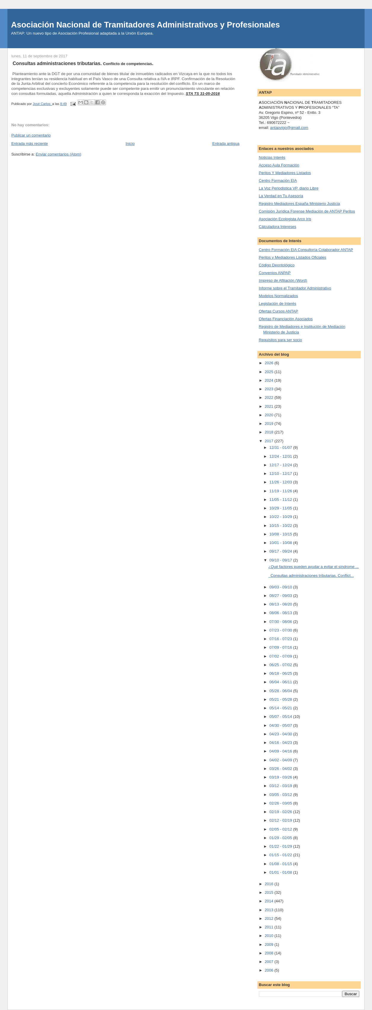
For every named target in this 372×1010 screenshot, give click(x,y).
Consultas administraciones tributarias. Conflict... (311, 575)
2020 (270, 415)
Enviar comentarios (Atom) (58, 154)
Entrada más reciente (29, 143)
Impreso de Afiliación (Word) (283, 280)
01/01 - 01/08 (281, 872)
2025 (270, 372)
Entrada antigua (226, 143)
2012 (270, 918)
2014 (270, 901)
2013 (270, 910)
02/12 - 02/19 (281, 820)
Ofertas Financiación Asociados (286, 319)
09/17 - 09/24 (281, 551)
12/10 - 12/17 (281, 473)
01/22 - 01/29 (281, 846)
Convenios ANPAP (275, 273)
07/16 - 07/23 (281, 639)
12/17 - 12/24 (281, 465)
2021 (270, 406)
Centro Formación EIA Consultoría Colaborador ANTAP (306, 249)
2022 (270, 397)
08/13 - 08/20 (281, 604)
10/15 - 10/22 (281, 525)
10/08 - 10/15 (281, 534)
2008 (270, 953)
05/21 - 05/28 (281, 699)
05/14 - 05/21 (281, 708)
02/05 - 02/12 (281, 829)
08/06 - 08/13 (281, 613)
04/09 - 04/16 (281, 751)
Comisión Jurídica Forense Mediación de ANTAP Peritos (307, 211)
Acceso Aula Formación (279, 165)
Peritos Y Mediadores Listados (285, 173)
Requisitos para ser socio (280, 340)
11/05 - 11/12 (281, 499)
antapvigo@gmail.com (289, 127)
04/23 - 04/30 (281, 734)
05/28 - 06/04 (281, 691)
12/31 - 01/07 (281, 447)
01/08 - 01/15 (281, 864)
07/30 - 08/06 (281, 621)
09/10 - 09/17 (281, 560)
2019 (270, 423)
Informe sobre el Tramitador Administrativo (295, 288)
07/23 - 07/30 (281, 630)
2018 (270, 432)
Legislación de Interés (277, 303)
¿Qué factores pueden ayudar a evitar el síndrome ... (313, 566)
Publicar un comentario (31, 135)
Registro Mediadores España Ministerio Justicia (299, 203)
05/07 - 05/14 (281, 716)
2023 (270, 389)
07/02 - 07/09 (281, 656)
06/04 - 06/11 (281, 682)
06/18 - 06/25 (281, 673)
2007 (270, 961)
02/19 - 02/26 (281, 812)
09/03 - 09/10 (281, 587)
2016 (270, 884)
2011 (270, 927)
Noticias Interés (272, 157)
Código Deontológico (277, 265)
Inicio (130, 143)
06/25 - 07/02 (281, 665)
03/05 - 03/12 (281, 794)
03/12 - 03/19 (281, 786)
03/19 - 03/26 (281, 777)
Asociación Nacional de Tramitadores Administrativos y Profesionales (145, 24)
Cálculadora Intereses (277, 226)
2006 (270, 970)
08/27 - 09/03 (281, 595)
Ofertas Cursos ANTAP (278, 311)
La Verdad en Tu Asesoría (281, 196)
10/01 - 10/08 (281, 542)
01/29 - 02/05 (281, 838)
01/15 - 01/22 (281, 855)
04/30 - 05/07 (281, 725)
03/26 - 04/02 (281, 768)
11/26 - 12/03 (281, 482)
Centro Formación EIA (278, 180)
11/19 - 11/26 (281, 491)
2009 (270, 944)
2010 (270, 935)
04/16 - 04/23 (281, 742)
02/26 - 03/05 (281, 803)
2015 (270, 892)
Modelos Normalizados (278, 296)
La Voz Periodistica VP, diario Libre (288, 188)
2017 (270, 441)
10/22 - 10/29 (281, 516)
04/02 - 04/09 (281, 760)
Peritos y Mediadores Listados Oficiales (292, 257)
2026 (270, 363)
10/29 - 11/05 (281, 508)
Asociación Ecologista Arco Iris (285, 219)
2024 (270, 380)
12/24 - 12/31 (281, 456)
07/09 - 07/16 (281, 647)
